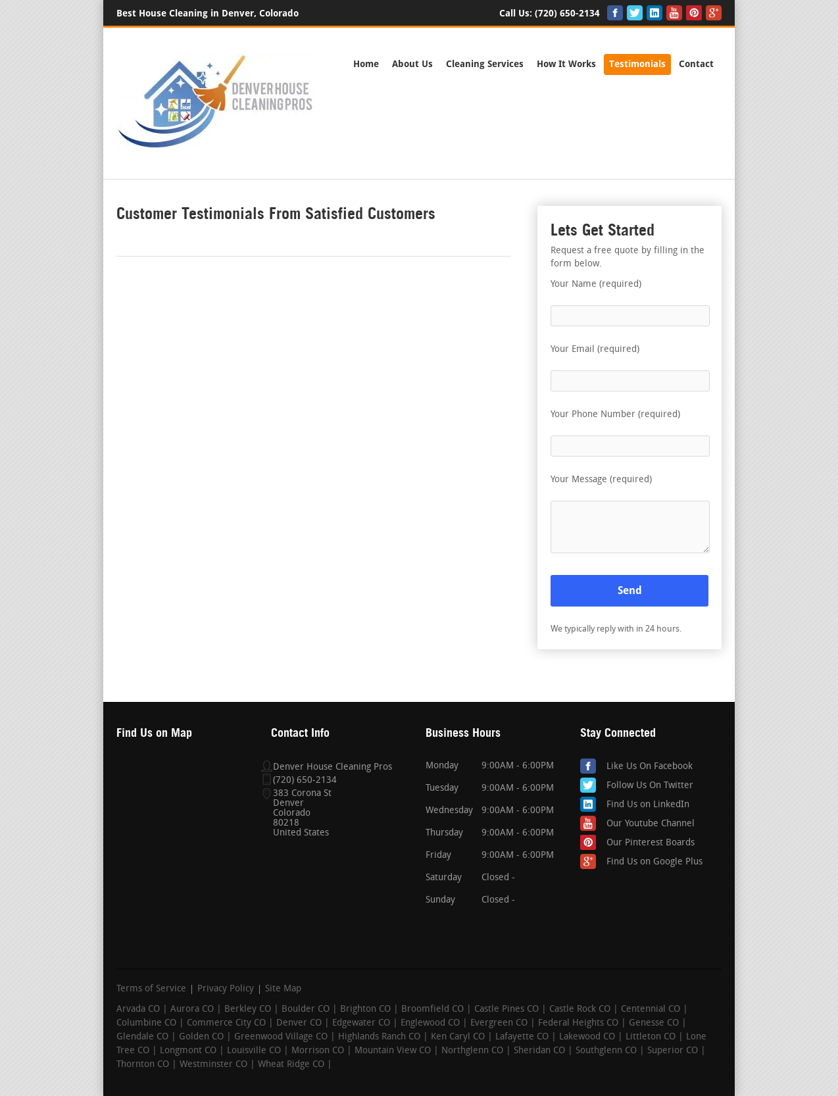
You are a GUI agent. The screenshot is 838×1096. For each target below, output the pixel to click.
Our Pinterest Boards (650, 843)
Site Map (283, 989)
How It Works (566, 64)
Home (366, 64)
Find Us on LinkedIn (647, 805)
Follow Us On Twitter (649, 786)
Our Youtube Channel (650, 824)
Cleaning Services (485, 64)
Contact (696, 64)
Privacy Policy (225, 989)
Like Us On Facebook (649, 767)
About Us (412, 64)
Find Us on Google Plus (654, 862)
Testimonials (637, 64)
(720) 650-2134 (567, 13)
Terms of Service (151, 989)
